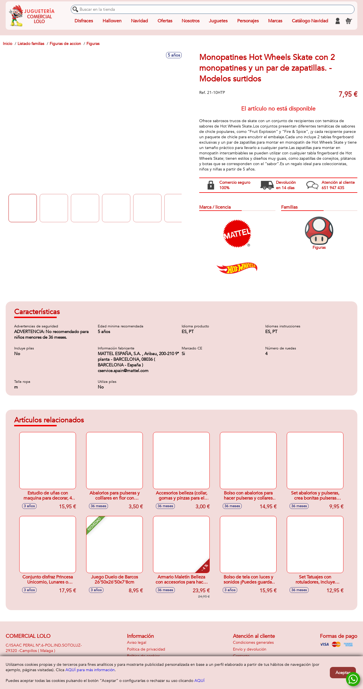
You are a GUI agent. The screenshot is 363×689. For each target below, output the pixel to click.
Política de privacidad (146, 649)
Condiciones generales (253, 642)
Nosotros (190, 21)
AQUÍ (199, 680)
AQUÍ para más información (90, 670)
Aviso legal (136, 642)
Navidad (139, 21)
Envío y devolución (249, 649)
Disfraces (84, 21)
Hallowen (112, 21)
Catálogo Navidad (310, 21)
